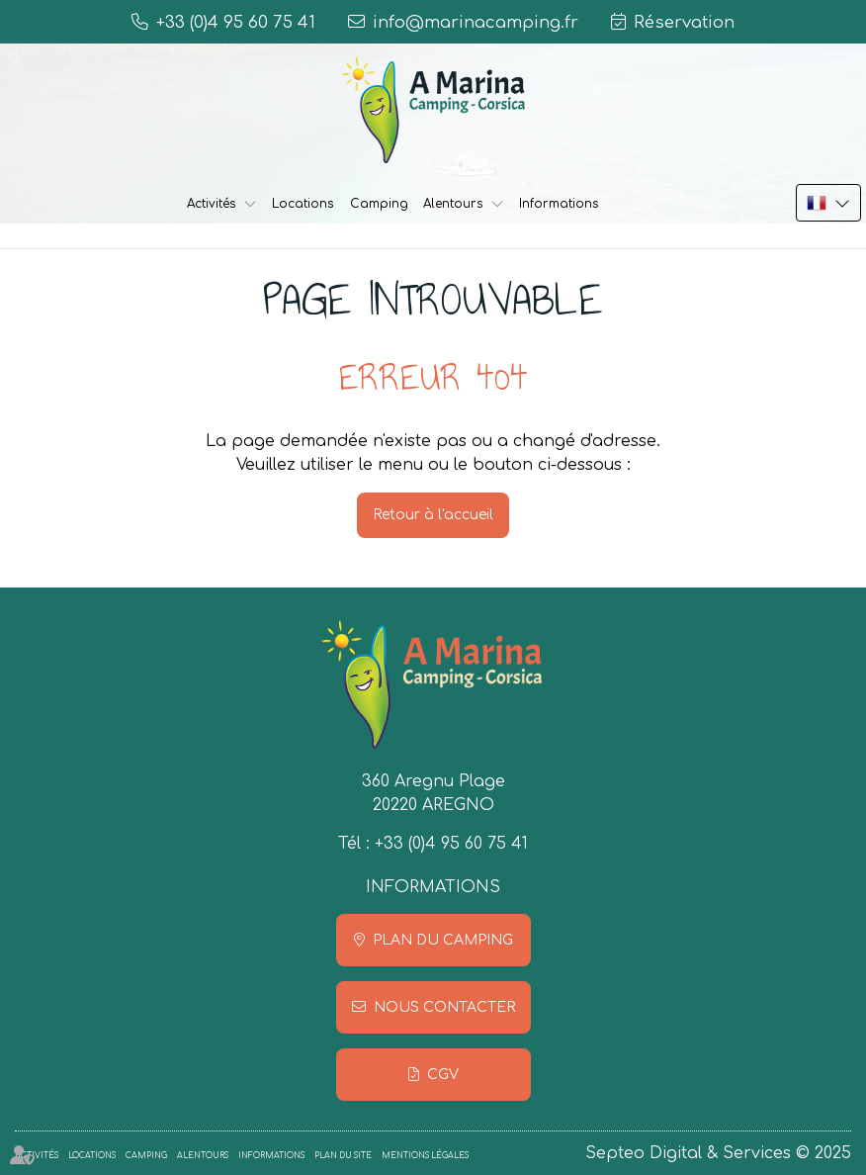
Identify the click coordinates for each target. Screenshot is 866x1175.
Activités (211, 204)
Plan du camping (443, 940)
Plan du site (343, 1155)
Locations (303, 204)
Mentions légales (425, 1155)
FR (828, 203)
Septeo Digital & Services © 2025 (718, 1153)
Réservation (684, 22)
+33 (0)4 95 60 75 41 (451, 844)
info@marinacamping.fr (475, 22)
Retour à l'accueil (433, 514)
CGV (443, 1074)
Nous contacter (444, 1007)
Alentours (453, 204)
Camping (379, 204)
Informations (559, 204)
